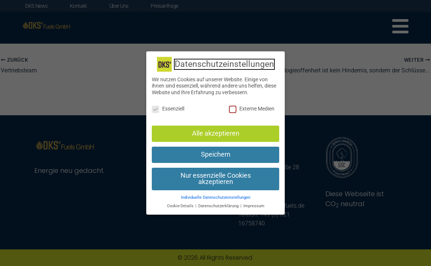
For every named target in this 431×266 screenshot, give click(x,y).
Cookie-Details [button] (181, 205)
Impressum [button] (253, 205)
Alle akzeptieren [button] (215, 132)
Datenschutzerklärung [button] (219, 205)
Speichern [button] (215, 153)
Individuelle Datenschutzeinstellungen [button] (215, 196)
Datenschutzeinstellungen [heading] (224, 63)
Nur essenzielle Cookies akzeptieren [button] (216, 178)
